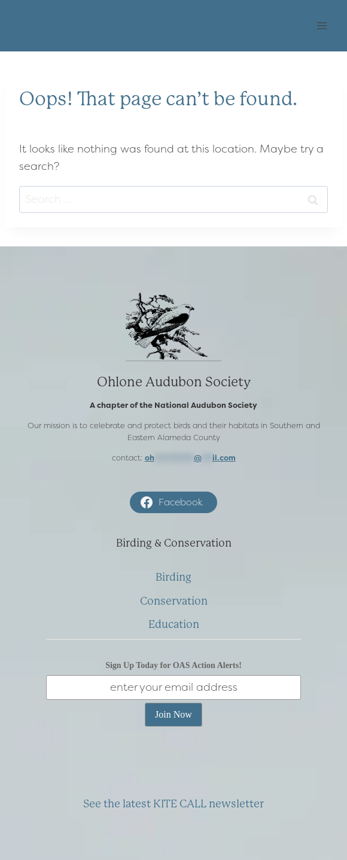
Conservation (174, 601)
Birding (173, 577)
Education (173, 624)
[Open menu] (322, 26)
